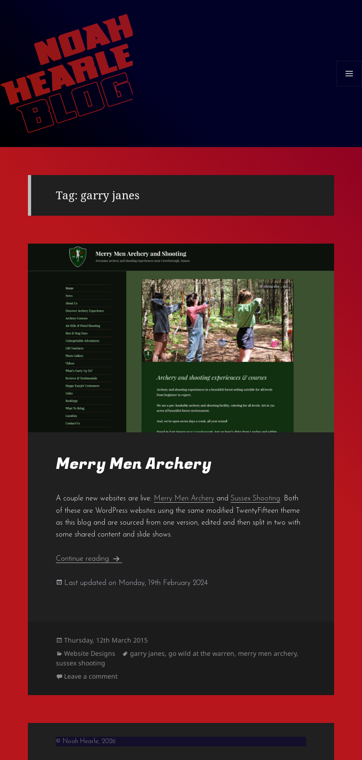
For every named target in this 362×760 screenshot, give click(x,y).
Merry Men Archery (133, 464)
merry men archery (267, 653)
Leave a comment (91, 676)
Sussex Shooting (255, 498)
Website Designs (89, 653)
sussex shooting (80, 663)
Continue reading (89, 559)
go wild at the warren (201, 653)
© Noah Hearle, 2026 (86, 741)
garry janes (147, 653)
